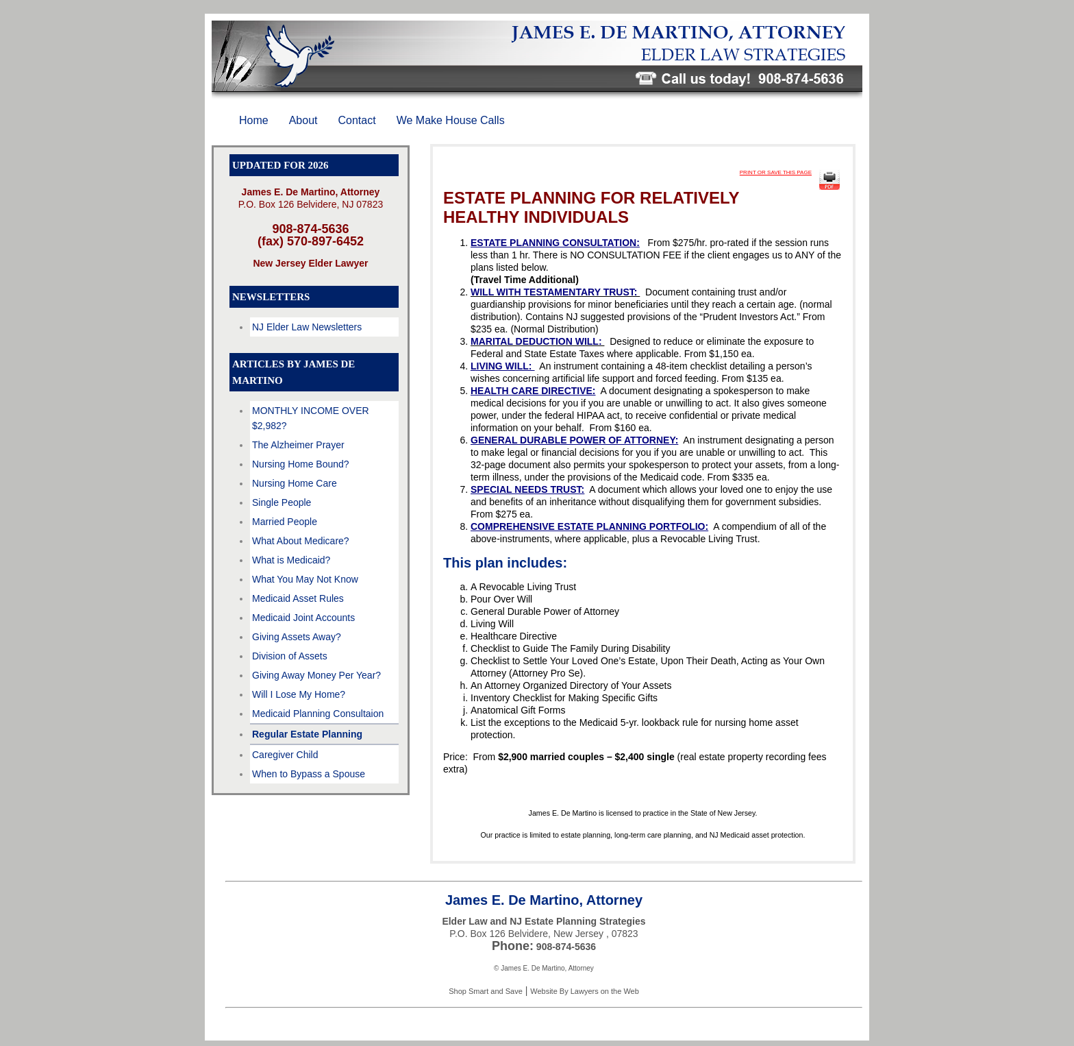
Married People (284, 521)
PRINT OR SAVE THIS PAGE (776, 172)
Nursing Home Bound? (300, 464)
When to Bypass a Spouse (308, 773)
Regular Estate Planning (307, 734)
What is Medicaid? (291, 560)
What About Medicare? (300, 540)
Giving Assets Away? (296, 636)
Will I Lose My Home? (298, 694)
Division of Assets (289, 655)
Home (253, 120)
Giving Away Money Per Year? (316, 675)
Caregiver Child (285, 754)
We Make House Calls (451, 120)
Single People (281, 502)
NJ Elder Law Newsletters (307, 326)
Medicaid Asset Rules (298, 598)
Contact (357, 120)
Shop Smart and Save (486, 991)
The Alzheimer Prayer (298, 444)
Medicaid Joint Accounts (303, 617)
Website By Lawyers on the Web (584, 991)
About (303, 120)
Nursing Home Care (294, 483)
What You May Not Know (305, 579)
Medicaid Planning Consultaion (318, 713)
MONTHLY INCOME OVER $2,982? (310, 418)
